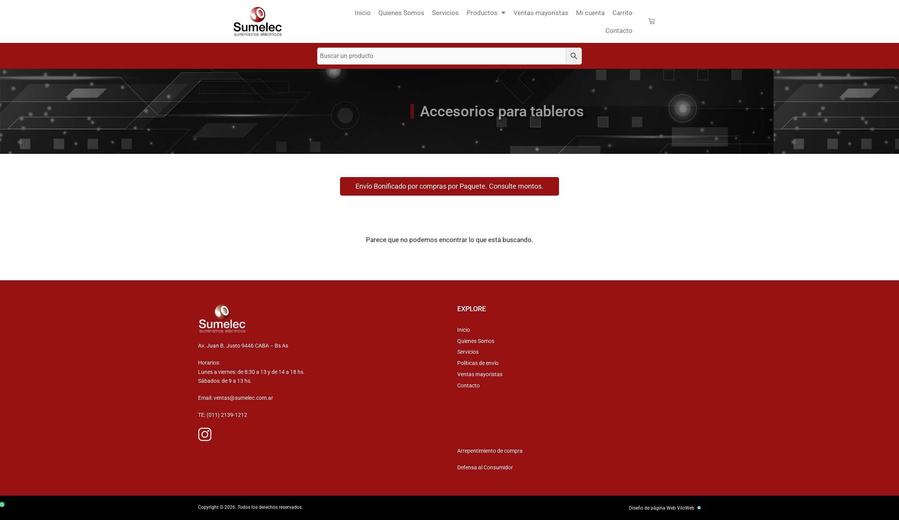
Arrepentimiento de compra (490, 451)
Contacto (618, 30)
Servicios (445, 13)
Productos (486, 12)
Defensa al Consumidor (485, 467)
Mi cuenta (590, 13)
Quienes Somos (401, 13)
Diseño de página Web (652, 508)
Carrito (622, 13)
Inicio (363, 13)
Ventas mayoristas (540, 13)
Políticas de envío (478, 363)
